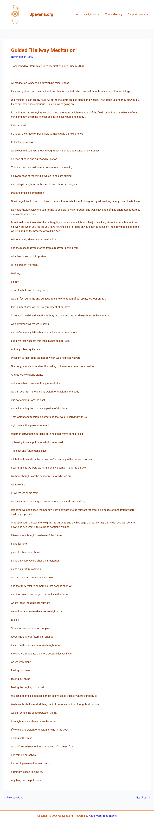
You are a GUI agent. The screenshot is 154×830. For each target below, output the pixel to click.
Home (76, 14)
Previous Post (13, 797)
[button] (99, 14)
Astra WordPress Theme (103, 815)
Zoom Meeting (114, 14)
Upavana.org (41, 14)
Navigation (93, 14)
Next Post (143, 797)
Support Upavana (138, 14)
